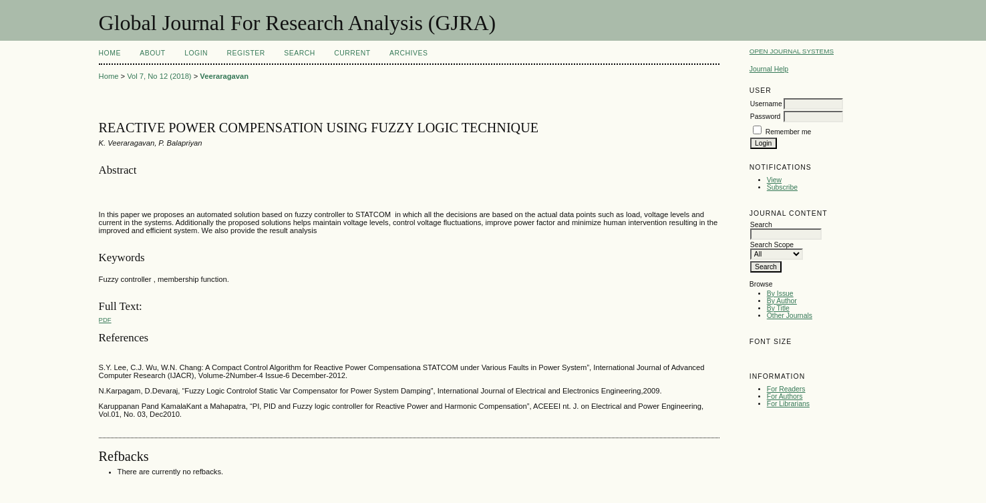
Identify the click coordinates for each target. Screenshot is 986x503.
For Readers (786, 389)
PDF (105, 319)
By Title (778, 308)
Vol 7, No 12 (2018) (159, 76)
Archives (408, 53)
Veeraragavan (224, 76)
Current (352, 53)
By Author (782, 301)
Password (765, 116)
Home (110, 53)
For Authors (785, 396)
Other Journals (789, 315)
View (774, 180)
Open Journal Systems (792, 51)
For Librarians (788, 403)
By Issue (780, 293)
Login (196, 53)
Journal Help (769, 69)
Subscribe (782, 187)
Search (299, 53)
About (152, 53)
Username (766, 104)
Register (246, 53)
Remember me (789, 132)
